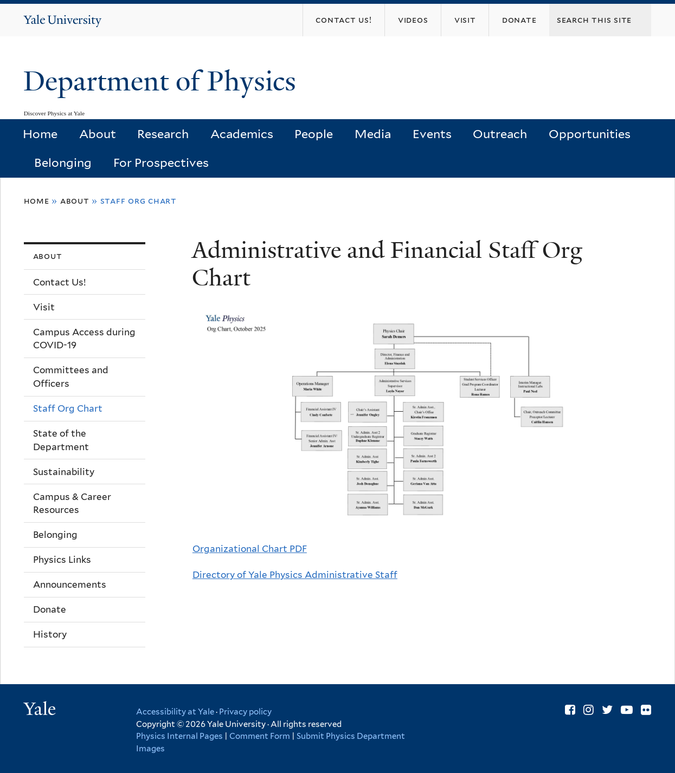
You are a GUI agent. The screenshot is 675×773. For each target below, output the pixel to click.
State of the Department (61, 440)
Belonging (63, 162)
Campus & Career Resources (72, 503)
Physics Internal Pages (179, 736)
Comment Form (259, 736)
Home (40, 134)
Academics (241, 134)
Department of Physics (163, 81)
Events (432, 134)
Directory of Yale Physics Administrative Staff (294, 574)
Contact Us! (59, 282)
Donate (49, 609)
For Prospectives (161, 162)
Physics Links (62, 559)
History (50, 634)
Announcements (69, 584)
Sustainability (63, 471)
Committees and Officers (70, 377)
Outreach (500, 134)
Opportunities (590, 134)
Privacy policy (245, 712)
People (313, 134)
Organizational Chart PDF (249, 548)
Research (163, 134)
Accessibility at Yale (175, 712)
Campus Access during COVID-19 (84, 339)
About (97, 134)
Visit (44, 307)
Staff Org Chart (67, 408)
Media (373, 134)
